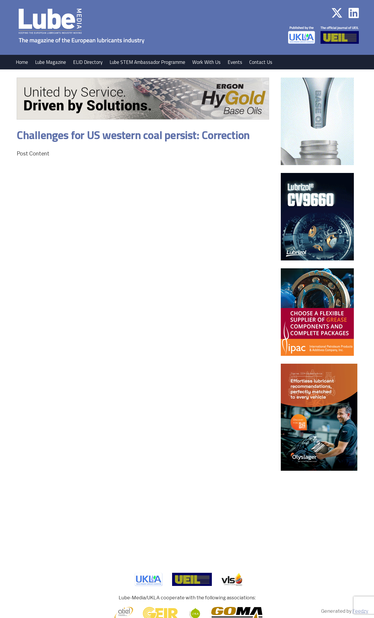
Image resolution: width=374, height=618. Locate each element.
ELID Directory (88, 62)
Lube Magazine (50, 62)
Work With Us (206, 62)
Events (235, 62)
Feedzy (360, 611)
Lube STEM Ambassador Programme (147, 62)
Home (22, 62)
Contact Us (260, 62)
